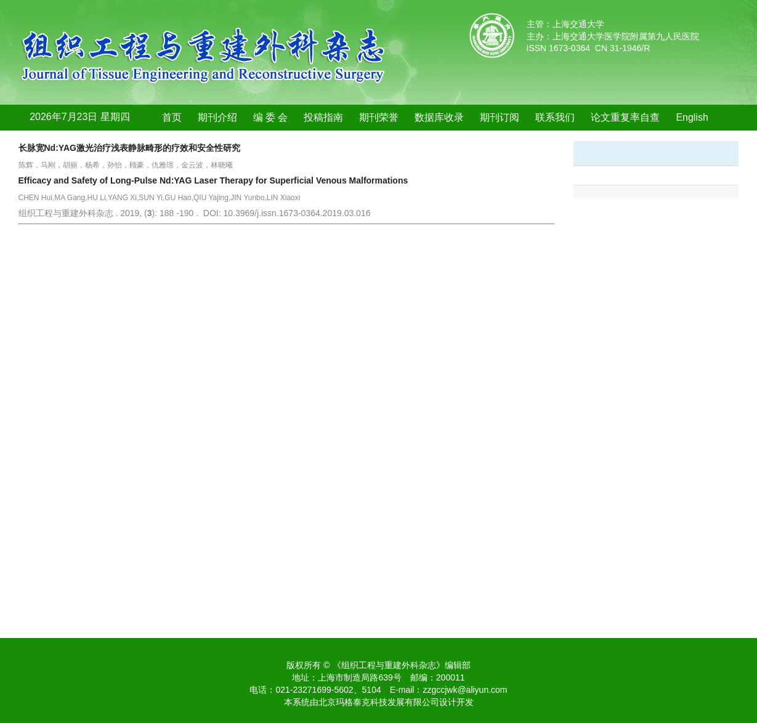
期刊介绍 (217, 117)
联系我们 (555, 117)
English (692, 117)
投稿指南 (323, 117)
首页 (172, 117)
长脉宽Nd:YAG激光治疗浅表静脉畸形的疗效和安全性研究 (129, 148)
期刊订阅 (499, 117)
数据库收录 (439, 117)
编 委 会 (270, 117)
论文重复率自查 (625, 117)
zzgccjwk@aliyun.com (465, 690)
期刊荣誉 (379, 117)
